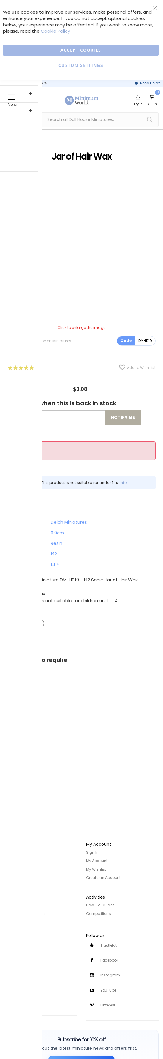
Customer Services (21, 942)
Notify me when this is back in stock (61, 403)
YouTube (108, 989)
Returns (11, 959)
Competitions (98, 912)
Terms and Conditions (25, 912)
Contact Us (14, 967)
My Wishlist (96, 869)
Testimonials (16, 1002)
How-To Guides (100, 904)
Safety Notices (17, 994)
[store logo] (82, 97)
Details (22, 502)
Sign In (92, 852)
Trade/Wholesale (20, 877)
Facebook (109, 959)
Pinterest (107, 1005)
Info (123, 482)
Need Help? (150, 83)
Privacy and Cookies (23, 904)
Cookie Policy (55, 31)
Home (9, 852)
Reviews (29, 623)
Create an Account (103, 877)
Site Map (12, 869)
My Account (97, 860)
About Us (12, 860)
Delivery (11, 950)
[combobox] (81, 119)
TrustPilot (108, 944)
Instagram (110, 974)
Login (138, 104)
